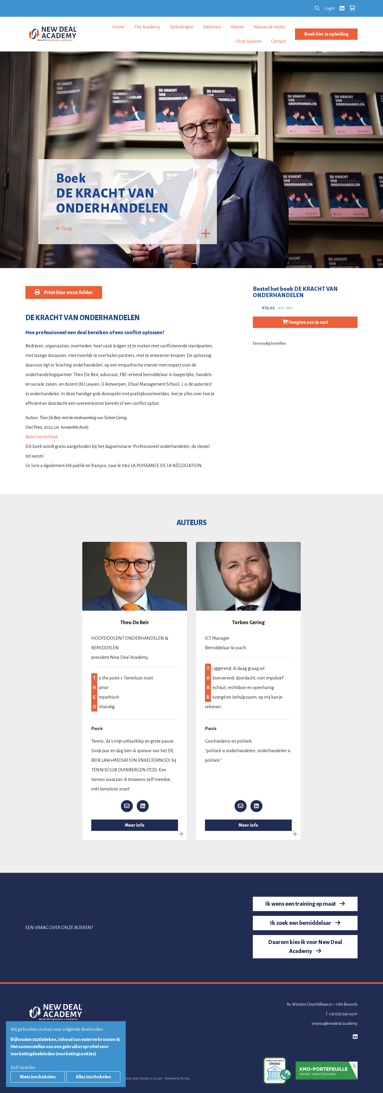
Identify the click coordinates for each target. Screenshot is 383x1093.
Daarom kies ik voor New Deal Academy (305, 946)
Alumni (237, 27)
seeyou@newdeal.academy (334, 1023)
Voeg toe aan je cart (305, 322)
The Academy (147, 27)
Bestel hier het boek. (42, 436)
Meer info (135, 825)
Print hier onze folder (64, 292)
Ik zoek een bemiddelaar (305, 923)
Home (118, 27)
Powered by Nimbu (177, 1078)
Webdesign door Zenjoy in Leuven (139, 1078)
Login (329, 8)
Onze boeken (249, 41)
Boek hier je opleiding (326, 34)
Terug (64, 228)
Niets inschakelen (38, 1076)
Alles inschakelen (93, 1076)
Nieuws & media (269, 27)
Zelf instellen (23, 1067)
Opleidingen (181, 27)
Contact (278, 41)
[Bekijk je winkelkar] (352, 8)
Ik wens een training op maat (305, 904)
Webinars (212, 27)
